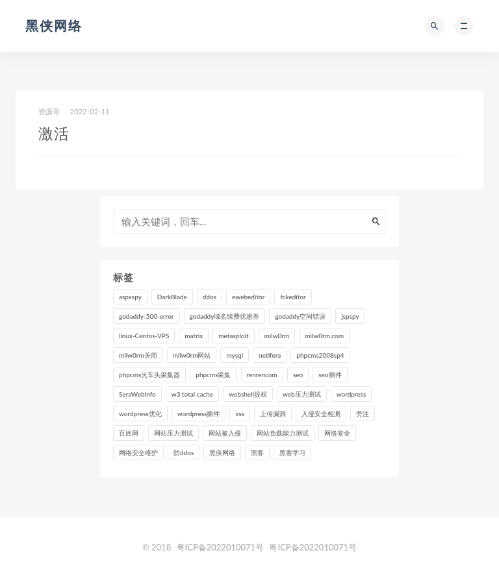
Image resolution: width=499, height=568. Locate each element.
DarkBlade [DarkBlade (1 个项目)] (172, 297)
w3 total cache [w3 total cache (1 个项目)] (192, 394)
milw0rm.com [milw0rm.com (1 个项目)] (324, 336)
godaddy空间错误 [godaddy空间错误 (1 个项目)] (300, 316)
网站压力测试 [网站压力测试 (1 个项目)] (173, 433)
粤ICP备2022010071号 (220, 547)
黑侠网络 (54, 25)
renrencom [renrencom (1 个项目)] (262, 374)
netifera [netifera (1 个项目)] (270, 355)
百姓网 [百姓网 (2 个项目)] (128, 433)
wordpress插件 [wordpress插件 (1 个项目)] (198, 413)
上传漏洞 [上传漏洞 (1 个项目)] (273, 413)
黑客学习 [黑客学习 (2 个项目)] (292, 452)
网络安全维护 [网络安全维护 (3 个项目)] (138, 452)
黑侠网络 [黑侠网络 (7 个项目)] (222, 452)
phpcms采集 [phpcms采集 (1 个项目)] (213, 374)
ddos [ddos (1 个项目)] (209, 297)
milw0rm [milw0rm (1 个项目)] (277, 336)
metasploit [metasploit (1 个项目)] (233, 336)
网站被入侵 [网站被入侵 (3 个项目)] (225, 433)
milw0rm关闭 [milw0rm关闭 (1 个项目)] (138, 355)
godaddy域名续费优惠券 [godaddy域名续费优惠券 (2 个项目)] (225, 316)
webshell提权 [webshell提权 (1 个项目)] (248, 394)
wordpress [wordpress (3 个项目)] (351, 394)
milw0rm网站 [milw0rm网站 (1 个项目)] (192, 355)
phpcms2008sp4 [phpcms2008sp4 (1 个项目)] (320, 355)
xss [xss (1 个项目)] (239, 413)
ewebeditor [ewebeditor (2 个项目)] (248, 297)
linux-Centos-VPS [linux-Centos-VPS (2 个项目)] (144, 336)
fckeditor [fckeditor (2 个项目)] (292, 297)
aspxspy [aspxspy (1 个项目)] (130, 297)
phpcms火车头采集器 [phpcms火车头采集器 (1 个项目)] (149, 374)
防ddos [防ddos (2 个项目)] (183, 452)
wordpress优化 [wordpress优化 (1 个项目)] (140, 413)
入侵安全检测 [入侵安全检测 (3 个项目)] (320, 413)
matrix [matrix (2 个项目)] (194, 336)
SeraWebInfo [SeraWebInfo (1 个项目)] (137, 394)
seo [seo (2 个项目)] (298, 374)
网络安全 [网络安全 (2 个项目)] (337, 433)
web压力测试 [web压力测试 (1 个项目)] (302, 394)
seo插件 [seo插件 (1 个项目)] (329, 374)
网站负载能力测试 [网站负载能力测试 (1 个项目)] (283, 433)
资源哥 (49, 111)
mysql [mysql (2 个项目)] (234, 355)
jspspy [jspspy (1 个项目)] (350, 316)
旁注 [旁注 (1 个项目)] (362, 413)
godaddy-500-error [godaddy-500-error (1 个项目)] (146, 316)
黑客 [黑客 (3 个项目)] (257, 452)
